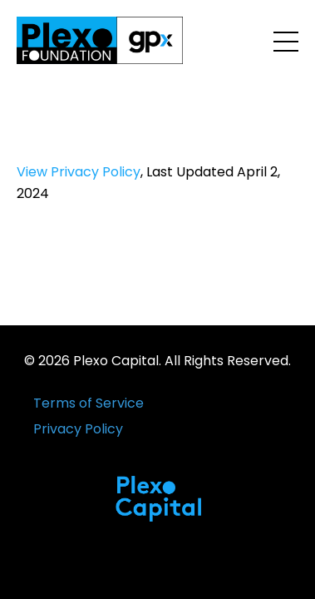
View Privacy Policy (78, 171)
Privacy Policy (78, 428)
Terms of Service (88, 403)
